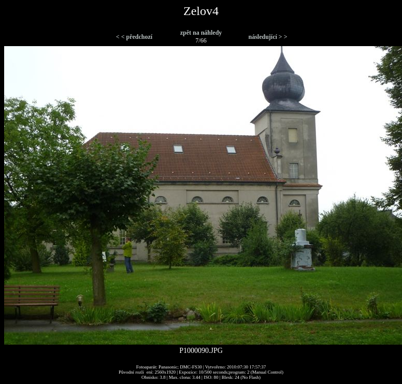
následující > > (267, 36)
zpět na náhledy (201, 32)
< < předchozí (134, 36)
